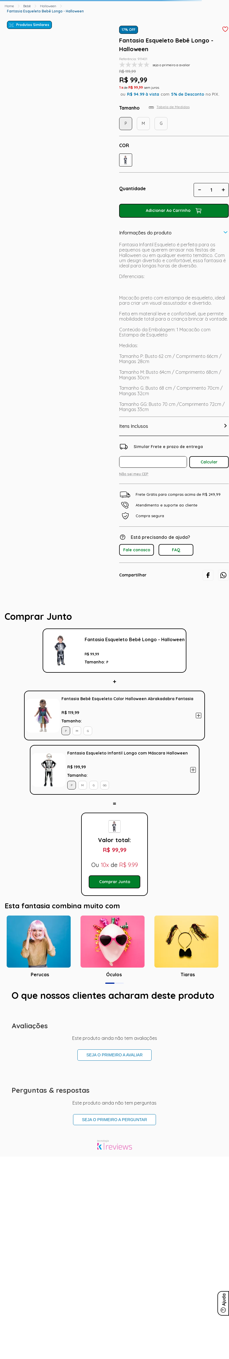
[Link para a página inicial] (9, 6)
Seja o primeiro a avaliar (114, 1055)
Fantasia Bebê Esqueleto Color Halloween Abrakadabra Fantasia (127, 698)
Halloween (48, 6)
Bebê (27, 6)
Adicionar (198, 715)
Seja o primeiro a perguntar (114, 1119)
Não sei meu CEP (133, 474)
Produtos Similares (32, 25)
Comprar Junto (114, 881)
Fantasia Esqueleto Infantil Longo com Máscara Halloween (127, 753)
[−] (199, 190)
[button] (125, 160)
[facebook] (208, 575)
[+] (223, 190)
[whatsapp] (223, 575)
